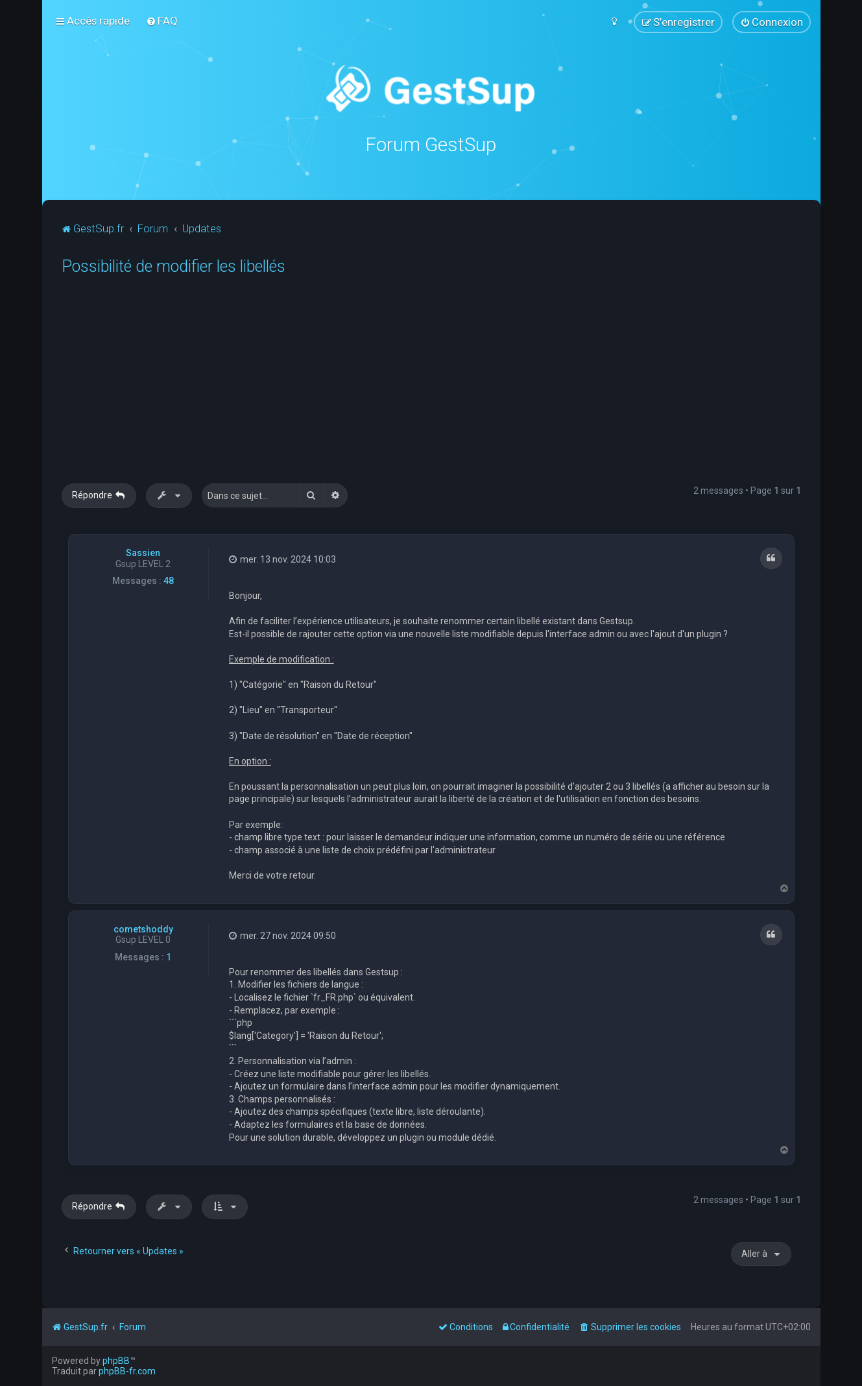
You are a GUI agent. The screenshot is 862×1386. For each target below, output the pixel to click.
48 (168, 581)
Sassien (143, 552)
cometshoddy (143, 928)
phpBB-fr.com (127, 1371)
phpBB (116, 1361)
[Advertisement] (451, 386)
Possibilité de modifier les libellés (173, 266)
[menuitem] (162, 20)
